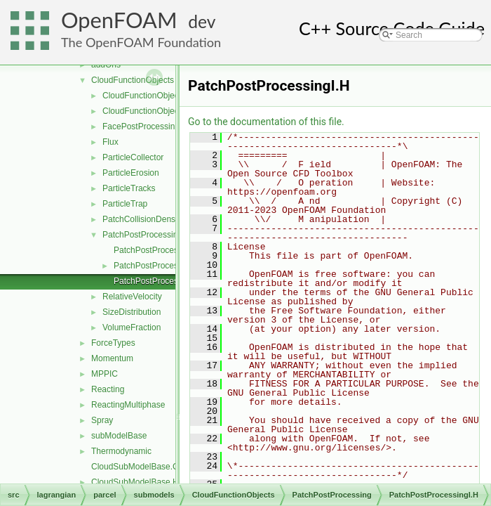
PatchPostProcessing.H (158, 266)
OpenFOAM (119, 20)
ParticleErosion (130, 173)
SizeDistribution (131, 312)
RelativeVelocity (132, 296)
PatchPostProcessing (142, 235)
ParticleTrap (124, 204)
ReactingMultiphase (128, 405)
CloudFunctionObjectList (148, 111)
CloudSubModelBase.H (135, 482)
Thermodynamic (121, 451)
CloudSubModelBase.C (135, 467)
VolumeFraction (131, 327)
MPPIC (104, 374)
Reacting (107, 389)
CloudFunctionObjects (132, 80)
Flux (110, 142)
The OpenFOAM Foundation (141, 42)
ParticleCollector (132, 157)
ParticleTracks (129, 188)
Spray (102, 420)
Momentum (112, 358)
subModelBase (119, 436)
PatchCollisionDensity (143, 219)
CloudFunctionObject (141, 95)
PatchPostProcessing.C (158, 250)
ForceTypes (113, 343)
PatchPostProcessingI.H (159, 281)
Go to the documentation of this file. (266, 121)
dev (201, 21)
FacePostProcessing (141, 126)
